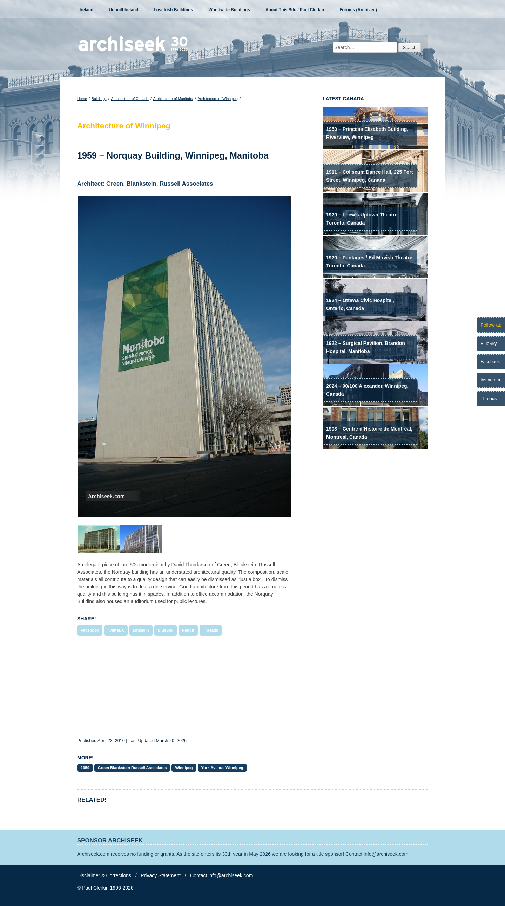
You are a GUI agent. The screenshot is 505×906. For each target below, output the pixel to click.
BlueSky (165, 630)
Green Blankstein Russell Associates (132, 768)
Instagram (490, 380)
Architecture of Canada (129, 98)
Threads (210, 630)
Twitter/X (116, 630)
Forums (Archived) (358, 9)
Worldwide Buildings (229, 9)
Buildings (99, 98)
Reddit (188, 630)
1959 (85, 768)
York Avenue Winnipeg (222, 768)
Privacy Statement (161, 875)
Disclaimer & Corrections (104, 875)
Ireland (86, 9)
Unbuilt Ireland (123, 9)
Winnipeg (184, 768)
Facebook (90, 630)
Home (82, 98)
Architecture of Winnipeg (218, 98)
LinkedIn (141, 630)
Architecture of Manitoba (173, 98)
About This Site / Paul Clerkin (294, 9)
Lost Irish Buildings (173, 9)
